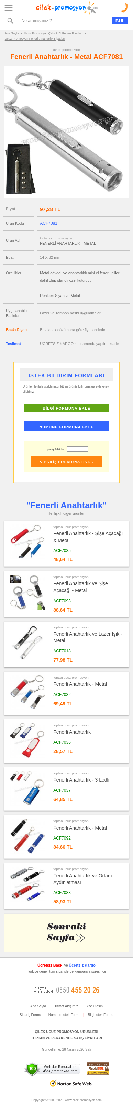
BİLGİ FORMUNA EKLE (66, 408)
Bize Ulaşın (94, 1006)
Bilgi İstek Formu (100, 1015)
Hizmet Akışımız (65, 1006)
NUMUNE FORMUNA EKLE (66, 427)
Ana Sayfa (12, 33)
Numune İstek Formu (64, 1015)
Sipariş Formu (30, 1015)
